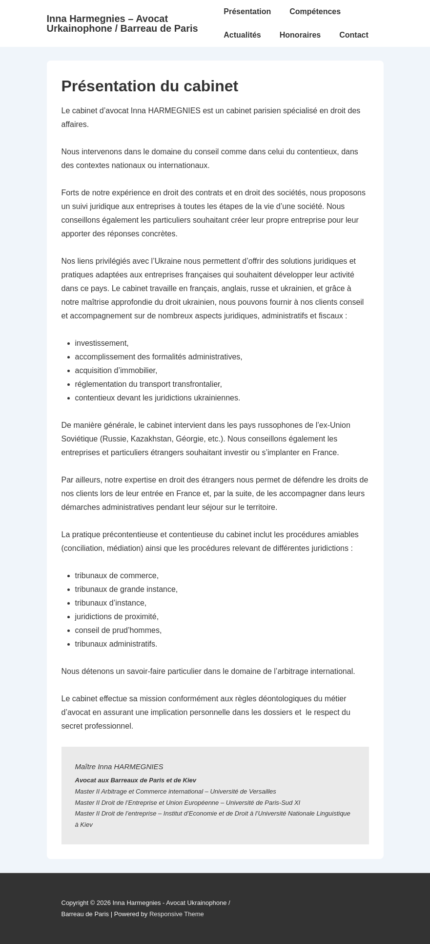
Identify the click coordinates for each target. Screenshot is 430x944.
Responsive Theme (176, 914)
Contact (354, 35)
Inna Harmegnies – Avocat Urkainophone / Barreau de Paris (122, 23)
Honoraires (300, 35)
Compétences (315, 11)
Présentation (247, 11)
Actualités (242, 35)
